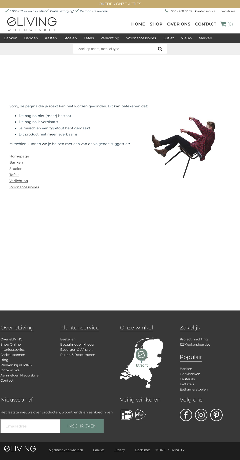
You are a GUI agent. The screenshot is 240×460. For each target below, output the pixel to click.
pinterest (216, 415)
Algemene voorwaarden (66, 450)
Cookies (98, 450)
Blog (4, 360)
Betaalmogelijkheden (77, 344)
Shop (156, 24)
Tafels (89, 38)
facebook (186, 415)
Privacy (119, 450)
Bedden (31, 38)
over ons (178, 24)
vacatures (228, 11)
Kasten (51, 38)
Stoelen (70, 38)
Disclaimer (142, 450)
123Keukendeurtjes (195, 344)
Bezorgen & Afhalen (76, 349)
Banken (10, 38)
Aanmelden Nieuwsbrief (20, 375)
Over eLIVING (11, 339)
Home (138, 24)
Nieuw (186, 38)
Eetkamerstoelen (194, 389)
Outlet (168, 38)
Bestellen (67, 339)
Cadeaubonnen (12, 355)
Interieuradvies (12, 349)
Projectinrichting (194, 339)
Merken (205, 38)
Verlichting (110, 38)
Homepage (19, 156)
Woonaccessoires (141, 38)
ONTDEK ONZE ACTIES (120, 4)
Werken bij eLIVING (16, 365)
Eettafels (187, 384)
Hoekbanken (190, 374)
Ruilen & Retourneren (77, 355)
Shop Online (10, 344)
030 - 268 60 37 (181, 11)
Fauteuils (187, 379)
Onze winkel (10, 370)
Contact (205, 24)
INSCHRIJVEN (82, 426)
